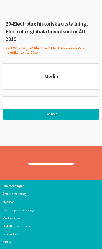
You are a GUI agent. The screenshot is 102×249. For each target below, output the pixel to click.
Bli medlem (11, 234)
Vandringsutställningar (19, 210)
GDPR (7, 242)
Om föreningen (13, 186)
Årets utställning (14, 194)
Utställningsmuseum (17, 226)
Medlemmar (11, 218)
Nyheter (8, 202)
